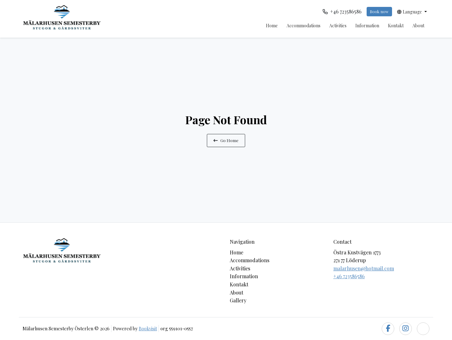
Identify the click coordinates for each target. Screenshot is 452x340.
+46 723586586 (349, 276)
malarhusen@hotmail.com (363, 268)
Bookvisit (148, 328)
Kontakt (396, 26)
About (418, 26)
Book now (379, 11)
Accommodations (303, 26)
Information (367, 26)
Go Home (226, 140)
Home (272, 26)
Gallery (238, 300)
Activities (338, 26)
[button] (412, 11)
